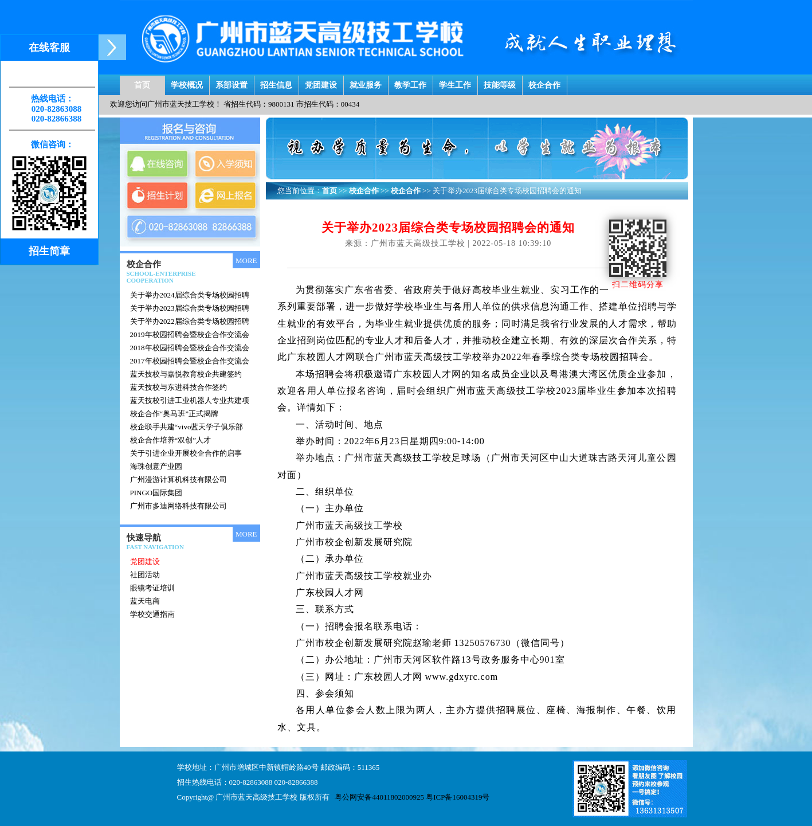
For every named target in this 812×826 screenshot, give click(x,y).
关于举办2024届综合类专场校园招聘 (189, 295)
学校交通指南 (152, 614)
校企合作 (544, 82)
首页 (142, 82)
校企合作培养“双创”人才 (170, 440)
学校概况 (187, 82)
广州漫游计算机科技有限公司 (178, 479)
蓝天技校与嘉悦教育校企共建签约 (186, 374)
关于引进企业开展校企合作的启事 (186, 453)
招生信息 (276, 82)
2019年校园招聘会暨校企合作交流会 (189, 334)
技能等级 (500, 82)
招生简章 (49, 251)
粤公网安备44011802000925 (379, 797)
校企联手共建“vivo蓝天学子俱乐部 (187, 426)
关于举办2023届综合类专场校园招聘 (189, 308)
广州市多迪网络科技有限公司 (178, 506)
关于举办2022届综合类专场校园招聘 (189, 321)
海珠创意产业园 (156, 466)
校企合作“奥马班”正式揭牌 (174, 413)
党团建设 (321, 82)
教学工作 (410, 82)
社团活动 (145, 574)
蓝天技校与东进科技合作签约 (178, 387)
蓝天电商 (145, 601)
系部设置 (231, 82)
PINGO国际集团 (156, 492)
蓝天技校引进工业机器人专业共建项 (189, 400)
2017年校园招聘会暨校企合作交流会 (189, 361)
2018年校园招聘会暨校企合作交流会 (189, 347)
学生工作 (455, 82)
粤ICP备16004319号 (457, 797)
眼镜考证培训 (152, 588)
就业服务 (366, 82)
